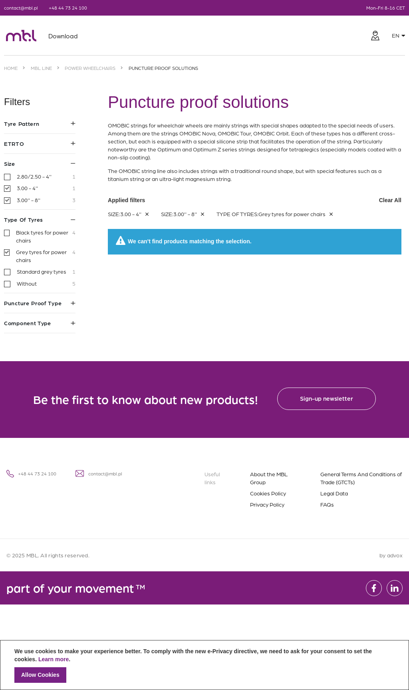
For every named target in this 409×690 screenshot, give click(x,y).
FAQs (327, 504)
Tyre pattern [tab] (39, 123)
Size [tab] (39, 163)
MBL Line (41, 68)
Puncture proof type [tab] (39, 302)
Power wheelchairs (90, 68)
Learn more (53, 659)
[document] (204, 665)
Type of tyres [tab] (39, 219)
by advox (391, 555)
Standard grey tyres (46, 272)
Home (11, 68)
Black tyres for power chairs (45, 236)
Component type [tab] (39, 322)
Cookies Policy (268, 493)
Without (46, 284)
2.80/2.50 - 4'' (46, 177)
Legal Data (334, 493)
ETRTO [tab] (39, 143)
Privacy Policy (267, 504)
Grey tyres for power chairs (45, 256)
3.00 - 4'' (46, 188)
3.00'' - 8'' (46, 200)
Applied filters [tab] (254, 200)
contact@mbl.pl (21, 7)
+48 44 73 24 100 (68, 7)
